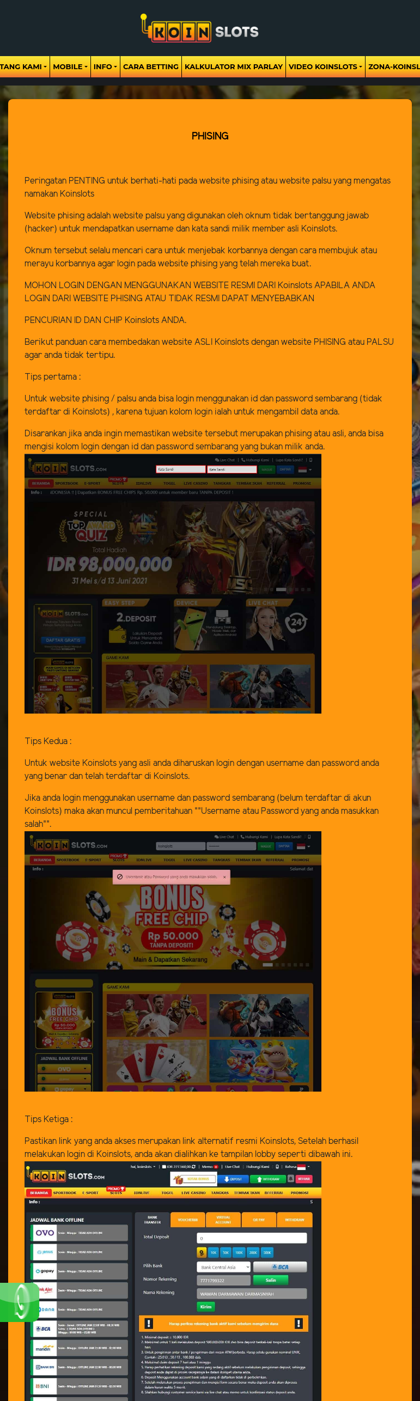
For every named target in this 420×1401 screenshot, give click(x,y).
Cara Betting (151, 66)
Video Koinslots (323, 66)
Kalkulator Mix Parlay (234, 66)
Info (103, 66)
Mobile (67, 66)
